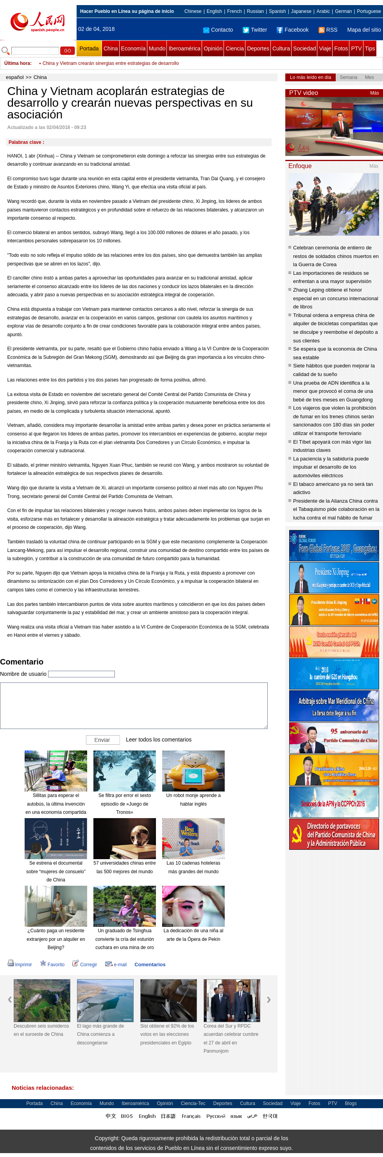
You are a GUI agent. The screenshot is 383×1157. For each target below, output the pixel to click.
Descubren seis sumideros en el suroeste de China (41, 1030)
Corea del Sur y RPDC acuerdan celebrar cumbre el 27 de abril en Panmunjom (231, 1038)
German (343, 11)
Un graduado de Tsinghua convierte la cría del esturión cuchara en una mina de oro (124, 939)
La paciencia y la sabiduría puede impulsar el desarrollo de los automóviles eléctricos (331, 467)
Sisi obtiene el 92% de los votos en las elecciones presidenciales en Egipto (167, 1034)
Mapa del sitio (364, 30)
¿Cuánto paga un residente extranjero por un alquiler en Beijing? (56, 939)
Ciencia (235, 48)
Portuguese (369, 11)
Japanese (301, 11)
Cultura (281, 48)
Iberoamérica (184, 48)
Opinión (213, 48)
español (15, 77)
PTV (356, 48)
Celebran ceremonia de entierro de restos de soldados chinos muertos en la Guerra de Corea (336, 256)
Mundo (157, 48)
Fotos (341, 48)
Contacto (218, 30)
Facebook (292, 30)
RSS (328, 30)
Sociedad (304, 48)
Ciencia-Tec (193, 1103)
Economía (133, 48)
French (234, 11)
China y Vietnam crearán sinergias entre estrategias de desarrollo (111, 63)
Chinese (193, 11)
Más (374, 93)
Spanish (277, 11)
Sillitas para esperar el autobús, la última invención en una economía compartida (55, 804)
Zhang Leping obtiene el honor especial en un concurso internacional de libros (335, 298)
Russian (255, 11)
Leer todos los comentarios (159, 739)
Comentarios (149, 964)
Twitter (255, 30)
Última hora (17, 63)
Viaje (325, 48)
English (214, 11)
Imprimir (19, 964)
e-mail (116, 964)
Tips (370, 48)
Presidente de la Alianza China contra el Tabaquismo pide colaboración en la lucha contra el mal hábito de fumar (336, 509)
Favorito (52, 964)
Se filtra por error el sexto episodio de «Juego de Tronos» (124, 804)
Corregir (84, 964)
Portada (88, 48)
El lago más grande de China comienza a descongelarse (100, 1034)
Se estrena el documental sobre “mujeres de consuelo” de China (56, 871)
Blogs (351, 1103)
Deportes (258, 48)
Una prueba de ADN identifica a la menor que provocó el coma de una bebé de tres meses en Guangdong (333, 391)
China (111, 48)
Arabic (323, 11)
